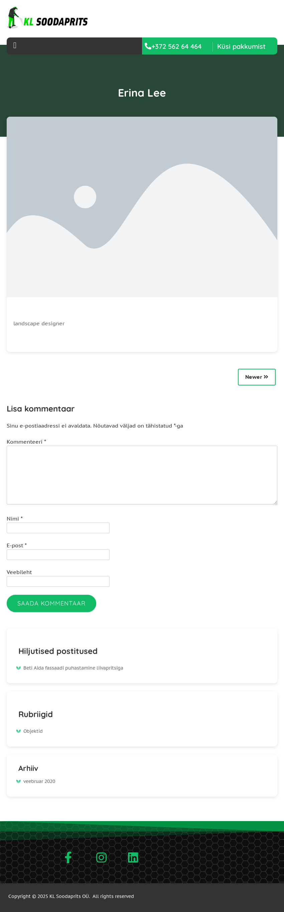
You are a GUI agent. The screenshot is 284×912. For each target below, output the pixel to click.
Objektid (33, 731)
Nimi (15, 518)
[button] (241, 46)
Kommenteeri (26, 441)
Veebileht (19, 572)
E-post (17, 545)
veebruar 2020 (39, 781)
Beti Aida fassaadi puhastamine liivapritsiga (73, 668)
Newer (256, 376)
